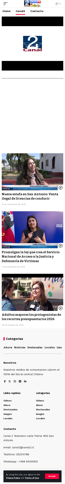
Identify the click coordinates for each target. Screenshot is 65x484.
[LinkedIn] (25, 381)
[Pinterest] (20, 381)
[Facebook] (4, 381)
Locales (50, 347)
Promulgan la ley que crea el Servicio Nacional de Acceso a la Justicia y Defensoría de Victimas (31, 256)
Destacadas (34, 347)
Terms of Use (32, 478)
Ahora (7, 347)
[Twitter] (9, 381)
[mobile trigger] (6, 3)
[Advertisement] (32, 117)
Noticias (19, 347)
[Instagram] (14, 381)
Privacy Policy (13, 478)
